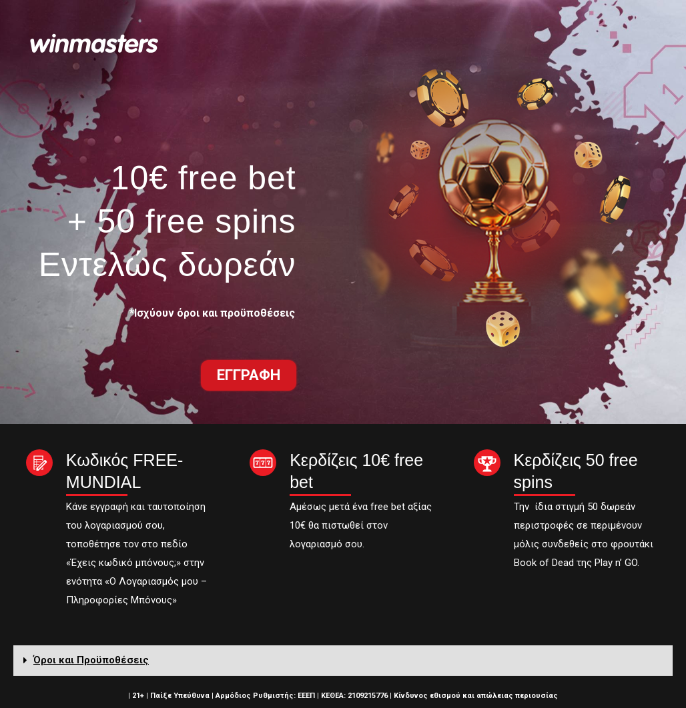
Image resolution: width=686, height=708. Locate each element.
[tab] (343, 660)
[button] (248, 375)
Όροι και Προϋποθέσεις (91, 660)
